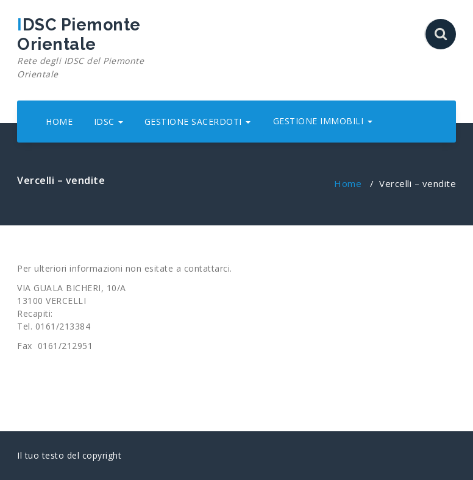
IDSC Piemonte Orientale (85, 48)
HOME (59, 121)
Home (347, 183)
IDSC (109, 121)
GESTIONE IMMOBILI (322, 121)
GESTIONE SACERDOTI (197, 121)
